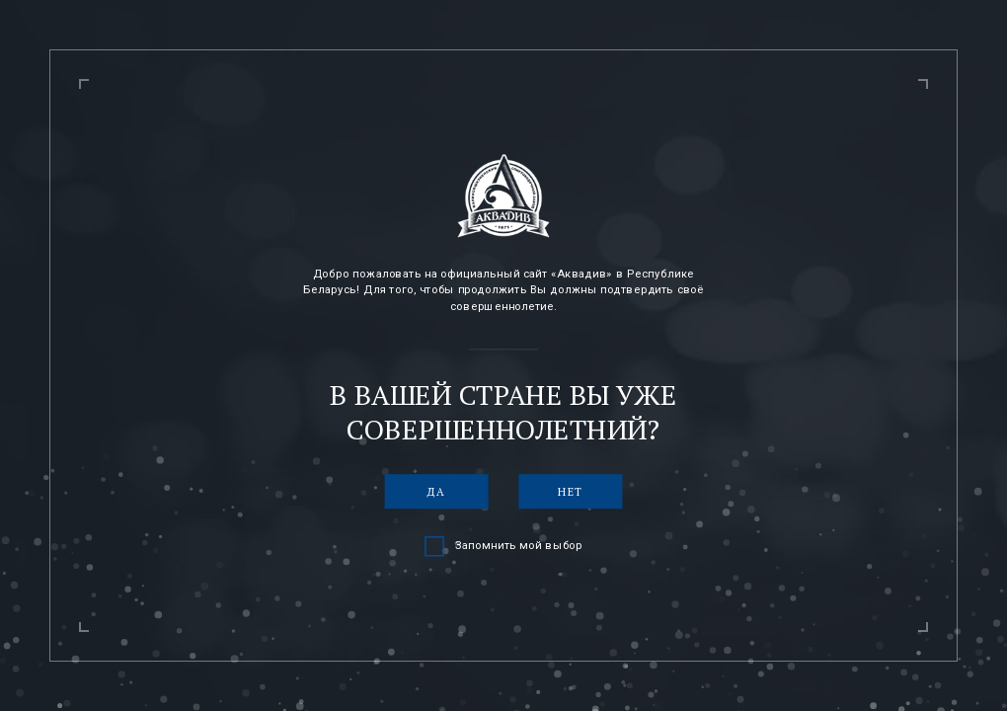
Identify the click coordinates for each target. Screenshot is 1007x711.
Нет (570, 491)
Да (436, 491)
